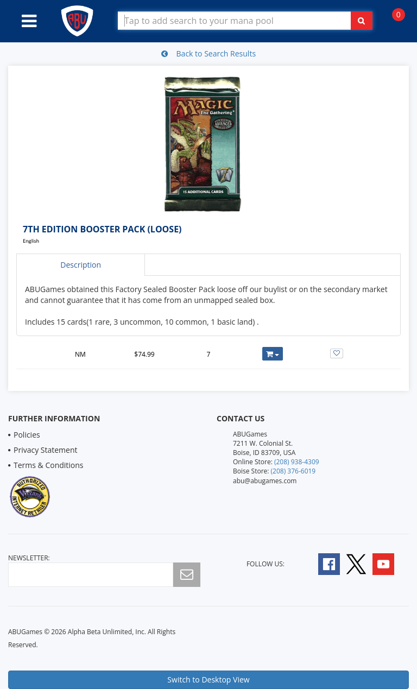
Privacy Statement (46, 450)
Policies (27, 434)
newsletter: (29, 557)
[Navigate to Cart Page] (393, 20)
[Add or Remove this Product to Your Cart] (272, 354)
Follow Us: (266, 563)
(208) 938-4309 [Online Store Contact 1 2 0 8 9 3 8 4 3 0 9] (296, 461)
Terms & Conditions (49, 465)
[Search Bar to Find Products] (245, 20)
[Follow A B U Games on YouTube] (390, 563)
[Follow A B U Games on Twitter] (356, 563)
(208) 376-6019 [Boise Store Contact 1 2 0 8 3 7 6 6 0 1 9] (293, 471)
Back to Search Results (208, 53)
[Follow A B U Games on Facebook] (322, 563)
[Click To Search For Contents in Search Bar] (361, 20)
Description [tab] (80, 265)
